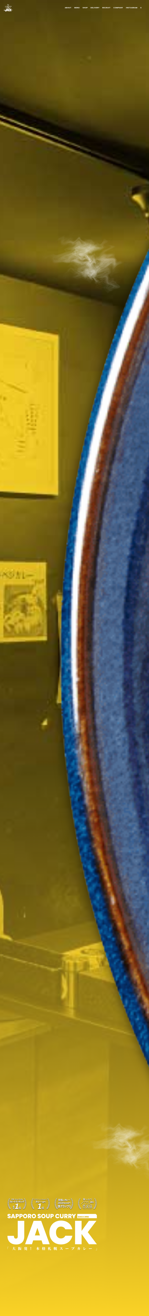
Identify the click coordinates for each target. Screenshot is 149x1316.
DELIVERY (95, 8)
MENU (77, 8)
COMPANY (118, 8)
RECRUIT (106, 8)
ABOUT (68, 8)
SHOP (85, 8)
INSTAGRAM (131, 8)
